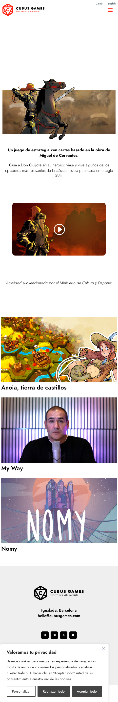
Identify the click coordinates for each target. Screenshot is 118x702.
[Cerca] (103, 648)
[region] (54, 673)
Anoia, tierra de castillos (34, 387)
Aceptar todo (87, 691)
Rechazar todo (54, 691)
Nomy (9, 548)
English (112, 3)
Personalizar (21, 691)
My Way (12, 468)
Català (99, 3)
